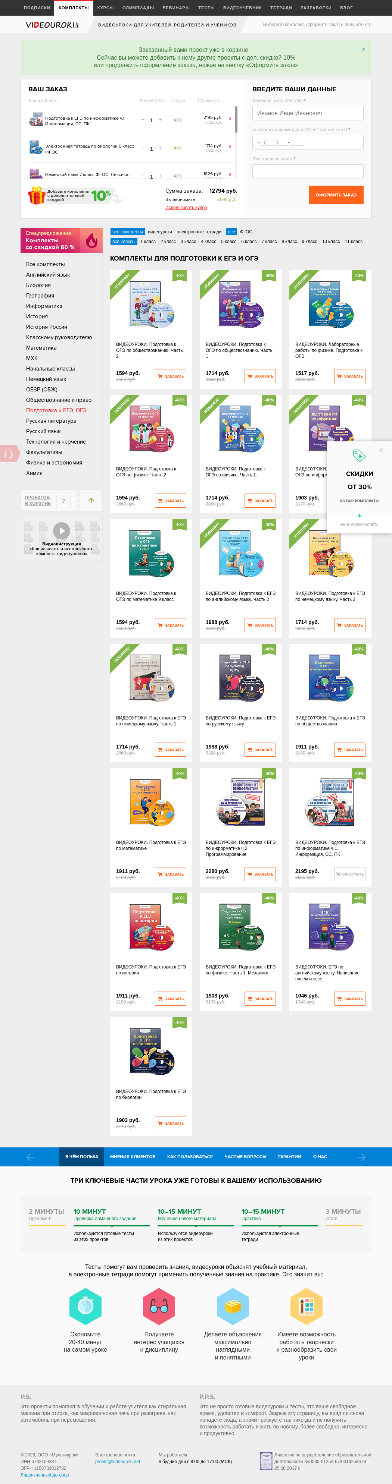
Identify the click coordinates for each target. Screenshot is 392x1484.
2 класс (168, 241)
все (231, 231)
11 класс (354, 241)
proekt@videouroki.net (117, 1461)
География (40, 295)
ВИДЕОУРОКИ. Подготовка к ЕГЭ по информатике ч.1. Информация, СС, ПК (330, 848)
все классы (124, 241)
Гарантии (289, 1157)
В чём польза (81, 1157)
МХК (32, 358)
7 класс (269, 241)
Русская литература (51, 421)
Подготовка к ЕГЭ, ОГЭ (56, 410)
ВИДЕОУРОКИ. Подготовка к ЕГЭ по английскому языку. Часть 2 (241, 596)
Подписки (37, 8)
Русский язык (43, 431)
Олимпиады (138, 8)
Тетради (281, 8)
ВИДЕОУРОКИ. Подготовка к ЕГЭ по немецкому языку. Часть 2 (330, 596)
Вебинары (176, 8)
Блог (346, 8)
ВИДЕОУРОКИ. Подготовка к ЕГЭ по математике (151, 845)
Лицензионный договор (45, 1475)
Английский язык (48, 274)
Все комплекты (45, 264)
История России (46, 327)
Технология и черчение (56, 441)
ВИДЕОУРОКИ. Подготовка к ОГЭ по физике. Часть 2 (146, 472)
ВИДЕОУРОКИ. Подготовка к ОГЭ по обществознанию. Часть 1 (239, 350)
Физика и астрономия (54, 462)
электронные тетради (199, 231)
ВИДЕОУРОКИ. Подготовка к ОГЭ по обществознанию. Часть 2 (149, 350)
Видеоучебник (242, 8)
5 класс (228, 241)
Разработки (316, 8)
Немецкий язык (46, 379)
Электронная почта (273, 158)
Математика (41, 347)
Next (362, 1157)
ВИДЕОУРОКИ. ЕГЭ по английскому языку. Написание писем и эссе (327, 973)
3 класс (188, 241)
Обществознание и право (59, 400)
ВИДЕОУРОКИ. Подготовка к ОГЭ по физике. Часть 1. (236, 472)
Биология (38, 285)
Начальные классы (50, 368)
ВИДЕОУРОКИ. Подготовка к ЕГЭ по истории (151, 970)
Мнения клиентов (132, 1157)
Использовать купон (186, 207)
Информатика (44, 306)
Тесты (206, 8)
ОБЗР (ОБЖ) (41, 389)
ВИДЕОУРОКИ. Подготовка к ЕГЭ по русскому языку (241, 721)
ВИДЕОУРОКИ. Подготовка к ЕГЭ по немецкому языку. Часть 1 (151, 721)
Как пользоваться (190, 1157)
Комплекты (74, 8)
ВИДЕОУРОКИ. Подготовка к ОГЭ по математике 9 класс (146, 596)
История (37, 316)
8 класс (289, 241)
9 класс (309, 241)
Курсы (105, 8)
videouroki (53, 24)
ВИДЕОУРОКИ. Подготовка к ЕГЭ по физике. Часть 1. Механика (241, 970)
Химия (34, 473)
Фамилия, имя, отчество (279, 100)
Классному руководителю (59, 337)
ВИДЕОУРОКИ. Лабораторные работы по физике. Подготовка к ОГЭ (329, 350)
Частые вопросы (245, 1157)
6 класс (248, 241)
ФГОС (246, 231)
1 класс (148, 241)
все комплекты (127, 231)
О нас (320, 1157)
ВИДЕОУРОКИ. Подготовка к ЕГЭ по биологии (151, 1094)
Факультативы (44, 452)
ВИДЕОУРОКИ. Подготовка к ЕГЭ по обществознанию (330, 721)
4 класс (208, 241)
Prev (30, 1157)
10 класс (331, 241)
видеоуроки (160, 231)
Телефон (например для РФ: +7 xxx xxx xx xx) (301, 129)
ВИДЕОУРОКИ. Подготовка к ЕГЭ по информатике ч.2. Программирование (241, 848)
